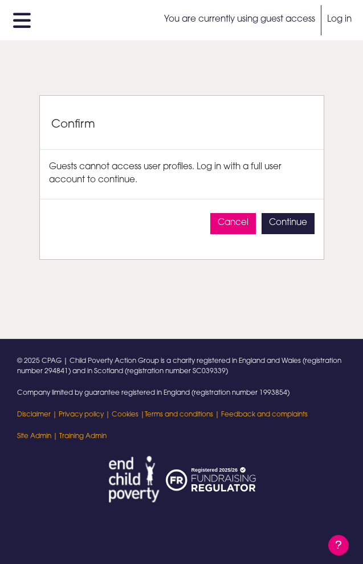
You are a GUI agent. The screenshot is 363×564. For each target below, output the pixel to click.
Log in (339, 19)
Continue (288, 223)
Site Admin (34, 436)
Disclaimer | (38, 414)
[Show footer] (338, 545)
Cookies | (128, 414)
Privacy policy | (85, 414)
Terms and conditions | (183, 414)
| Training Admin (79, 436)
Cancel (233, 223)
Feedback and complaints (264, 414)
